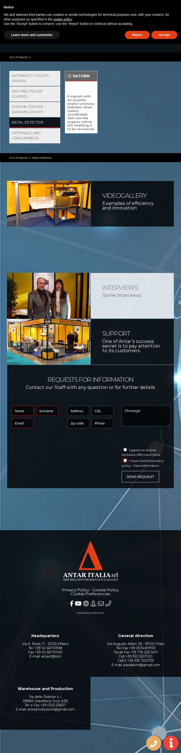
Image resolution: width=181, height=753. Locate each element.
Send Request (140, 477)
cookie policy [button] (62, 19)
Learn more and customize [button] (31, 35)
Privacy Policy (75, 590)
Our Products (18, 57)
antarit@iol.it (51, 656)
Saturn (78, 76)
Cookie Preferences (90, 594)
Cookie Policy (105, 590)
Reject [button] (137, 35)
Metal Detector (42, 157)
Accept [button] (164, 35)
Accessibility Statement (90, 612)
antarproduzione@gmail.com (51, 709)
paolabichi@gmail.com (141, 665)
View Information (146, 465)
